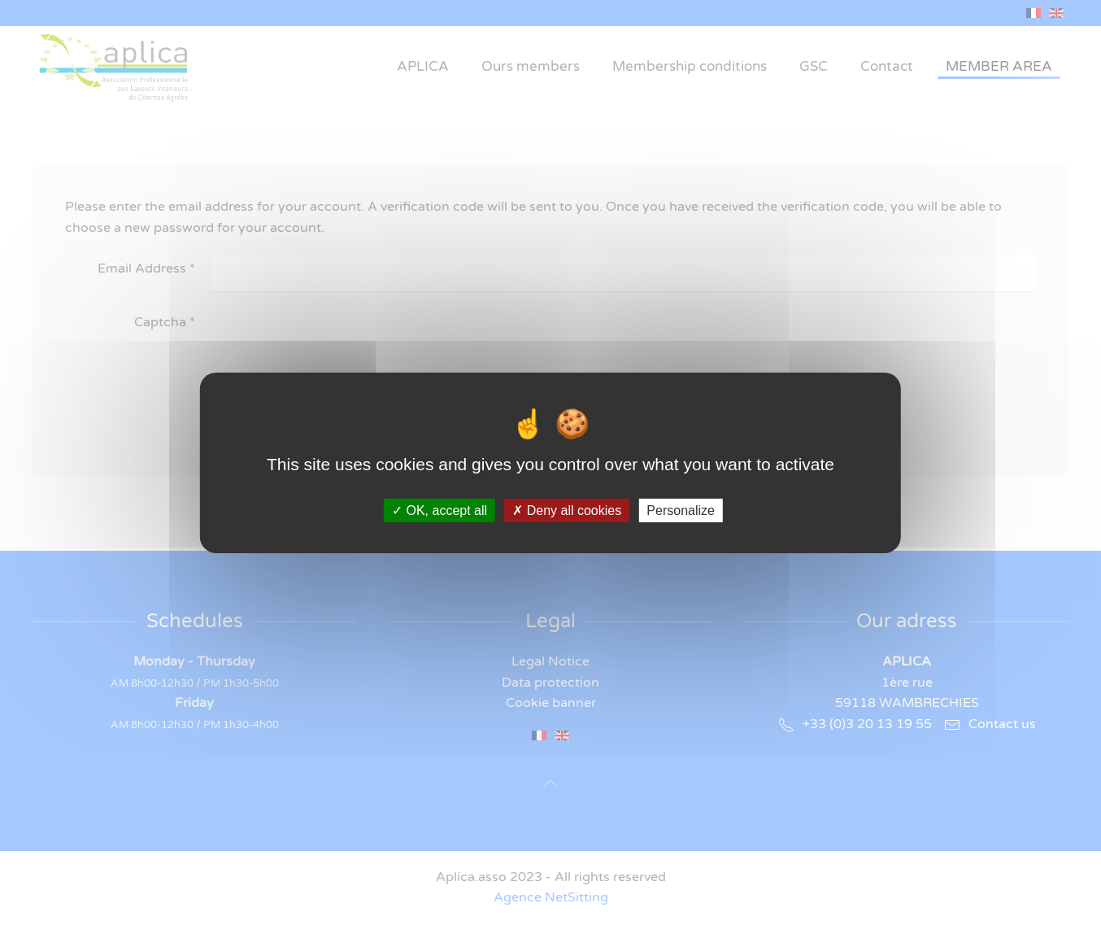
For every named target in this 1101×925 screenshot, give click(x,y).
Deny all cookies (566, 510)
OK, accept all (439, 510)
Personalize (680, 510)
